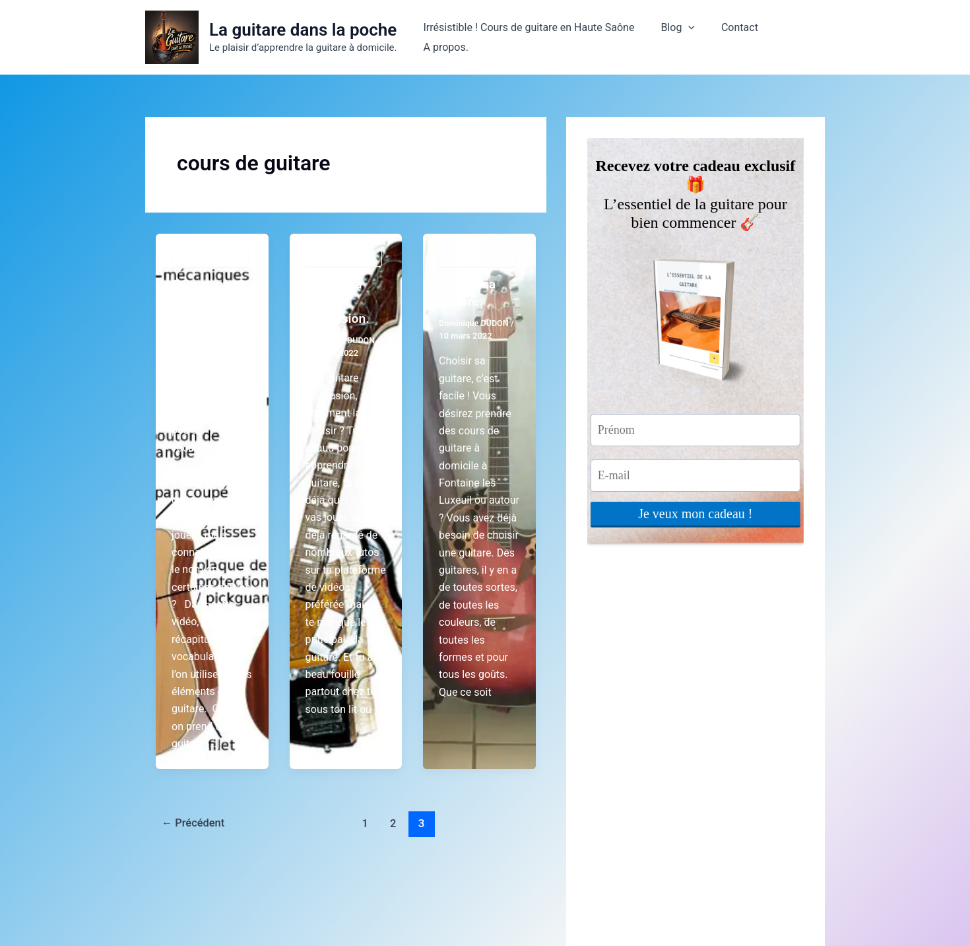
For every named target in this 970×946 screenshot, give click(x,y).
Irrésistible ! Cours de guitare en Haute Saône (529, 37)
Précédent (195, 822)
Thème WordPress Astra (620, 912)
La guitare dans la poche (303, 30)
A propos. (791, 37)
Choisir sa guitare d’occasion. (339, 301)
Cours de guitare (211, 258)
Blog (673, 38)
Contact (729, 37)
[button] (683, 38)
